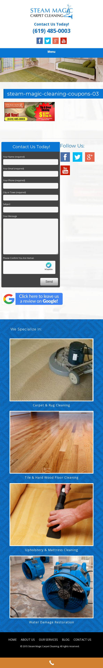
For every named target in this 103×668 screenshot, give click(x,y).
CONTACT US (82, 640)
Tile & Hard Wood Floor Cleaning (52, 477)
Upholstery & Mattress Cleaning (51, 550)
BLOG (65, 640)
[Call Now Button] (51, 663)
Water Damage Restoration (51, 622)
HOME (12, 640)
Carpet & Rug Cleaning (51, 405)
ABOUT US (28, 640)
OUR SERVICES (48, 640)
